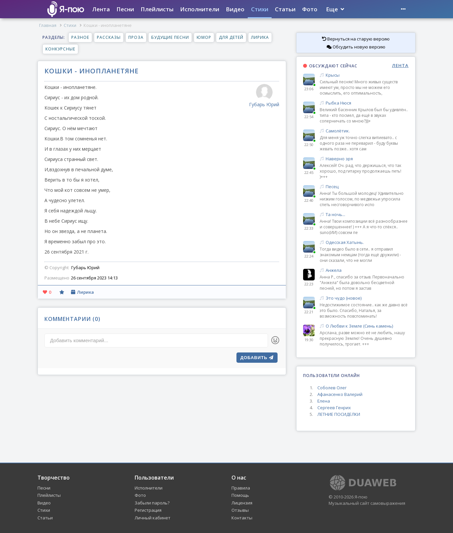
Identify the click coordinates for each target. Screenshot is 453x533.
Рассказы (109, 37)
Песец (364, 187)
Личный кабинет (152, 518)
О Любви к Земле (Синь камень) (364, 326)
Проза (136, 37)
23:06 (308, 89)
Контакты (241, 518)
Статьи (285, 9)
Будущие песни (170, 37)
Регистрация (148, 510)
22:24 (308, 256)
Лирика (260, 37)
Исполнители (199, 9)
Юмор (204, 37)
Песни (125, 9)
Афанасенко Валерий (339, 394)
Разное (80, 37)
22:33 (308, 228)
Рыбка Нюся (364, 103)
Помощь (240, 495)
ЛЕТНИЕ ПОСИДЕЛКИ (338, 414)
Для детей (231, 37)
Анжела (364, 270)
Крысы (364, 75)
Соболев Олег (332, 388)
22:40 (308, 200)
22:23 (308, 284)
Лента (101, 9)
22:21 (308, 312)
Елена (323, 401)
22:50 (308, 144)
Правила (240, 488)
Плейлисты (157, 9)
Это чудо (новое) (364, 298)
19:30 (308, 340)
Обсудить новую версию (356, 47)
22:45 (308, 172)
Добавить (257, 357)
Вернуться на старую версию (356, 39)
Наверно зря (364, 159)
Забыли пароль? (152, 503)
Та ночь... (364, 214)
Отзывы (240, 510)
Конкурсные (60, 49)
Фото (309, 9)
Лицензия (241, 503)
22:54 (308, 116)
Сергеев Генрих (334, 408)
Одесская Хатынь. (364, 242)
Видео (235, 9)
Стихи (259, 9)
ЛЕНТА (400, 65)
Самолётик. (364, 131)
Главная (47, 25)
